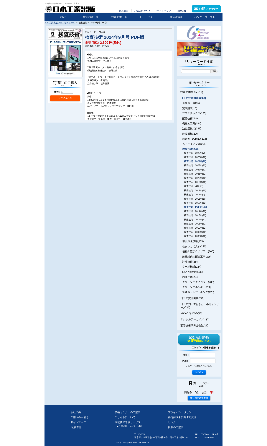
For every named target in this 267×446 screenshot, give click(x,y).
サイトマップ (163, 10)
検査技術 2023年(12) (195, 165)
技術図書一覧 (119, 17)
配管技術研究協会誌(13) (194, 325)
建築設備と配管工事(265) (196, 256)
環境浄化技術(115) (193, 241)
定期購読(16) (189, 108)
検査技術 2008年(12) (195, 236)
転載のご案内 (175, 427)
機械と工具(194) (191, 123)
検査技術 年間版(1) (194, 186)
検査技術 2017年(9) (194, 194)
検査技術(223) (190, 148)
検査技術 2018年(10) (195, 190)
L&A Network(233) (192, 271)
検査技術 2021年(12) (195, 173)
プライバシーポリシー (181, 412)
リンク (172, 422)
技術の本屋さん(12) (191, 92)
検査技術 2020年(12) (195, 178)
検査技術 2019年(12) (195, 182)
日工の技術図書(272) (192, 298)
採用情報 (181, 10)
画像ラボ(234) (190, 276)
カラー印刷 (134, 426)
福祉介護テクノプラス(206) (198, 251)
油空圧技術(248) (191, 128)
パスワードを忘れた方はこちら (199, 366)
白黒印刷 (121, 426)
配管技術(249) (190, 118)
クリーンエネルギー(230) (196, 287)
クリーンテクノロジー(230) (198, 282)
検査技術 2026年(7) (194, 153)
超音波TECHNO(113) (194, 138)
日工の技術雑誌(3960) (193, 98)
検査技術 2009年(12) (195, 232)
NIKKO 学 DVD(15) (191, 313)
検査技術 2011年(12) (195, 223)
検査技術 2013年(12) (195, 215)
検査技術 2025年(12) (195, 157)
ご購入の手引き (142, 10)
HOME (62, 17)
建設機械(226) (190, 133)
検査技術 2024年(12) (195, 161)
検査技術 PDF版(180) (195, 207)
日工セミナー (148, 17)
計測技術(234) (190, 261)
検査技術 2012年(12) (195, 219)
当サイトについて (125, 417)
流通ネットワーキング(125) (198, 292)
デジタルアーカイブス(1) (194, 319)
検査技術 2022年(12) (195, 169)
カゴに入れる (65, 98)
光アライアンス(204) (194, 143)
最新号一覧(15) (191, 103)
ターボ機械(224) (191, 266)
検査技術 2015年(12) (195, 203)
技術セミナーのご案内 (128, 412)
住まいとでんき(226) (194, 246)
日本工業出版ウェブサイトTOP (59, 22)
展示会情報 (176, 17)
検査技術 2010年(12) (195, 228)
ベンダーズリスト (204, 17)
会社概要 (123, 10)
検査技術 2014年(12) (195, 211)
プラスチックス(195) (194, 113)
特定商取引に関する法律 (182, 417)
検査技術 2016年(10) (195, 199)
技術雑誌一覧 (91, 17)
